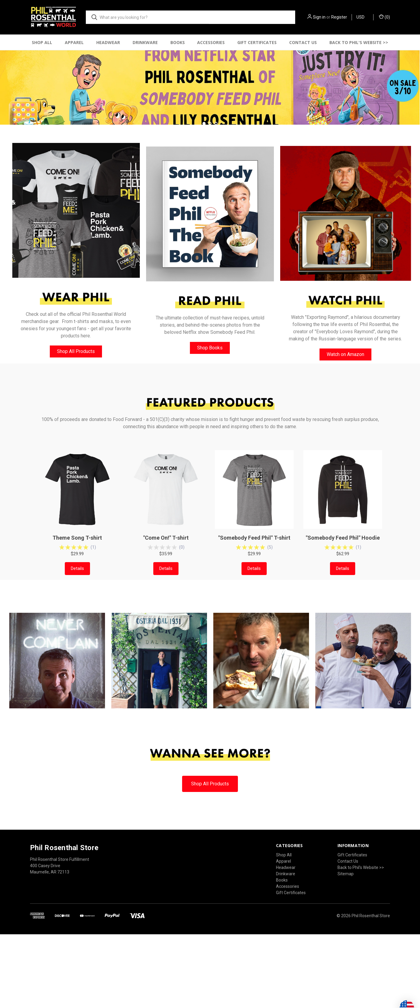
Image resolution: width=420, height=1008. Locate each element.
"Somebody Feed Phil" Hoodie (343, 611)
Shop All (42, 42)
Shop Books (210, 421)
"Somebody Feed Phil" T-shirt (254, 611)
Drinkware (145, 42)
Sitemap (346, 947)
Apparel (74, 42)
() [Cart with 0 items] (384, 16)
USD (362, 17)
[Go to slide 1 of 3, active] (204, 196)
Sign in (319, 17)
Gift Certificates (257, 42)
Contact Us (303, 42)
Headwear (108, 42)
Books (177, 42)
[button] (76, 284)
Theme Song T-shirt (77, 611)
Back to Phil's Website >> (358, 42)
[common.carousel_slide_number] (210, 120)
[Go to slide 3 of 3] (216, 196)
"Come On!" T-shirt (166, 611)
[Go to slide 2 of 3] (210, 196)
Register (339, 17)
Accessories (211, 42)
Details (77, 642)
